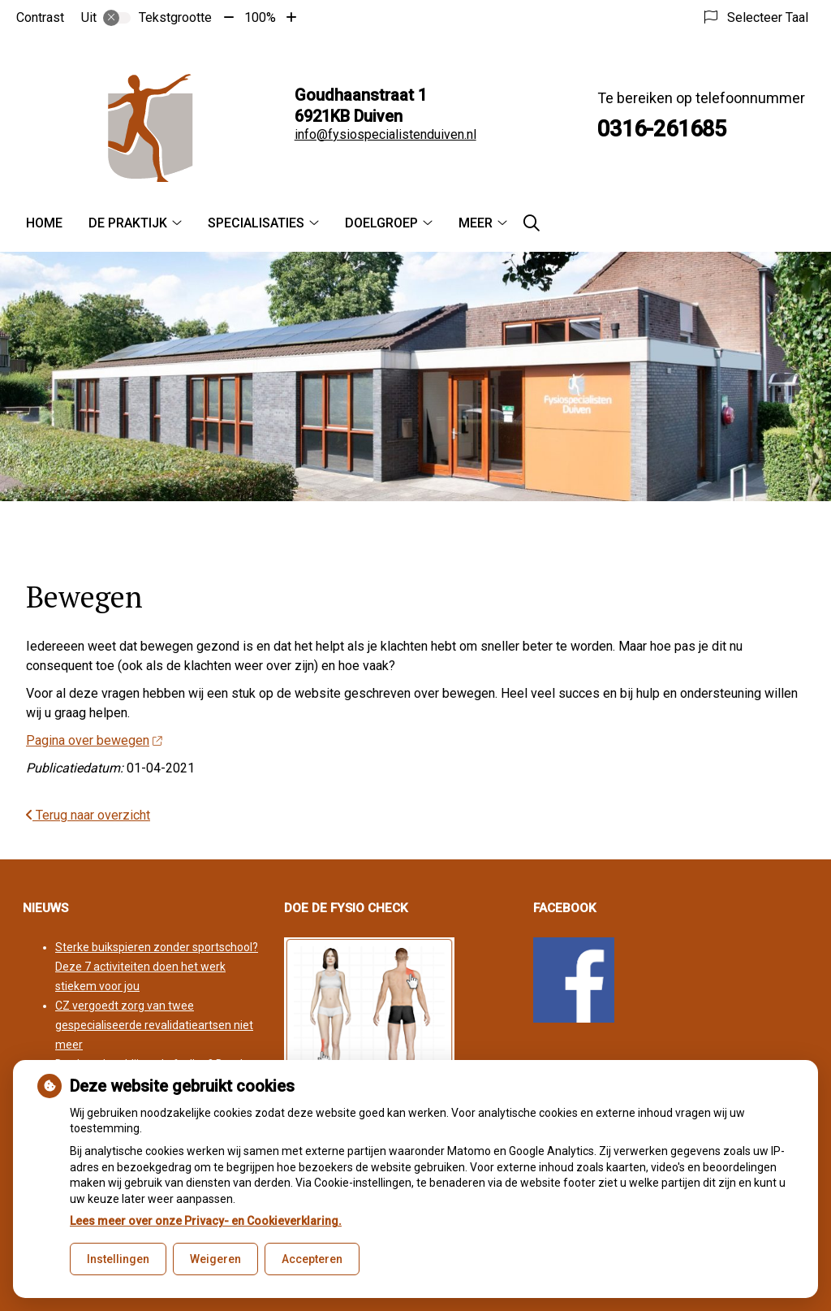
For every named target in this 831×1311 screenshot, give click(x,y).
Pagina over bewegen (93, 740)
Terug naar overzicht (88, 815)
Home (44, 223)
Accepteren (312, 1259)
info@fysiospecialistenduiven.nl (385, 134)
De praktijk (127, 223)
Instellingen (118, 1259)
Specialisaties (256, 223)
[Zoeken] (531, 223)
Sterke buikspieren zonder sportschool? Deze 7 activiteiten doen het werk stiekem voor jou (156, 967)
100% (260, 17)
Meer (476, 223)
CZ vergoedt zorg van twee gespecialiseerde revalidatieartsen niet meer (154, 1025)
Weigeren (215, 1259)
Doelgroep (381, 223)
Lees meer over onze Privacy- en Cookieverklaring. (206, 1220)
